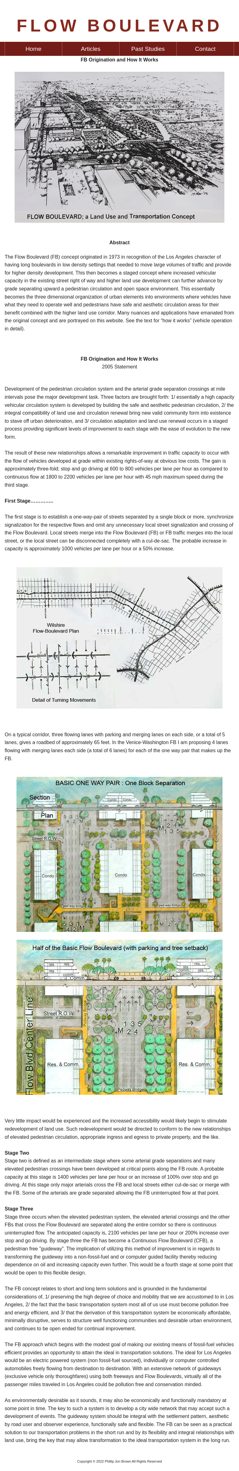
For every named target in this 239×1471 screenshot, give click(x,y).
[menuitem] (33, 49)
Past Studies (148, 49)
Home (33, 49)
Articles (91, 49)
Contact (205, 49)
